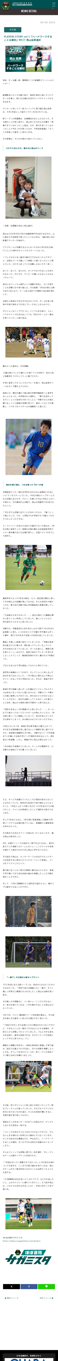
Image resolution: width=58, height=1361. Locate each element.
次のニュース (46, 1298)
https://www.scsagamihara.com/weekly (22, 1241)
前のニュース (11, 1298)
